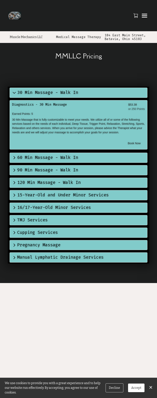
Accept (136, 388)
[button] (136, 15)
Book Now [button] (134, 143)
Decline (114, 388)
